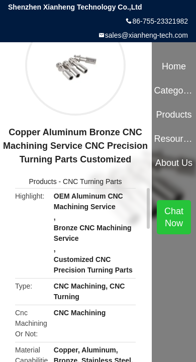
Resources (173, 139)
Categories (173, 90)
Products (42, 181)
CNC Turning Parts (92, 181)
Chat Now (173, 217)
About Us (173, 163)
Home (174, 66)
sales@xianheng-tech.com (146, 35)
